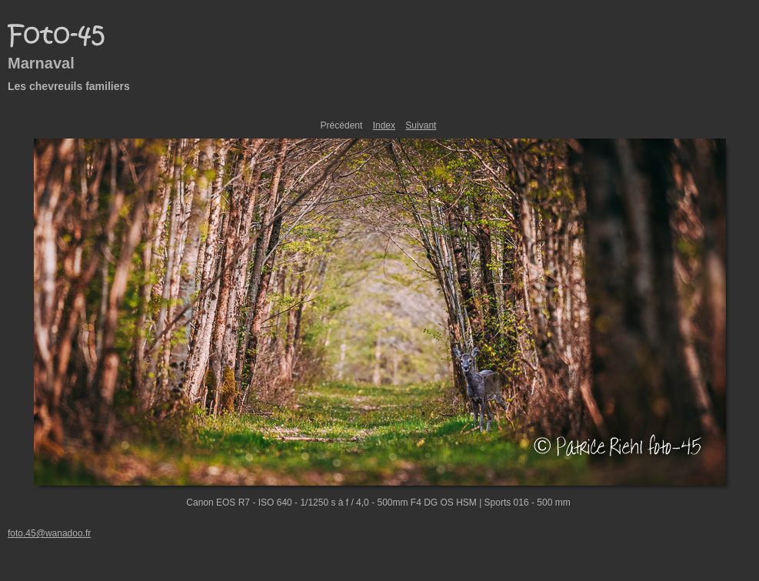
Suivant (420, 125)
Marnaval (41, 63)
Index (384, 125)
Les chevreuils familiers (69, 86)
